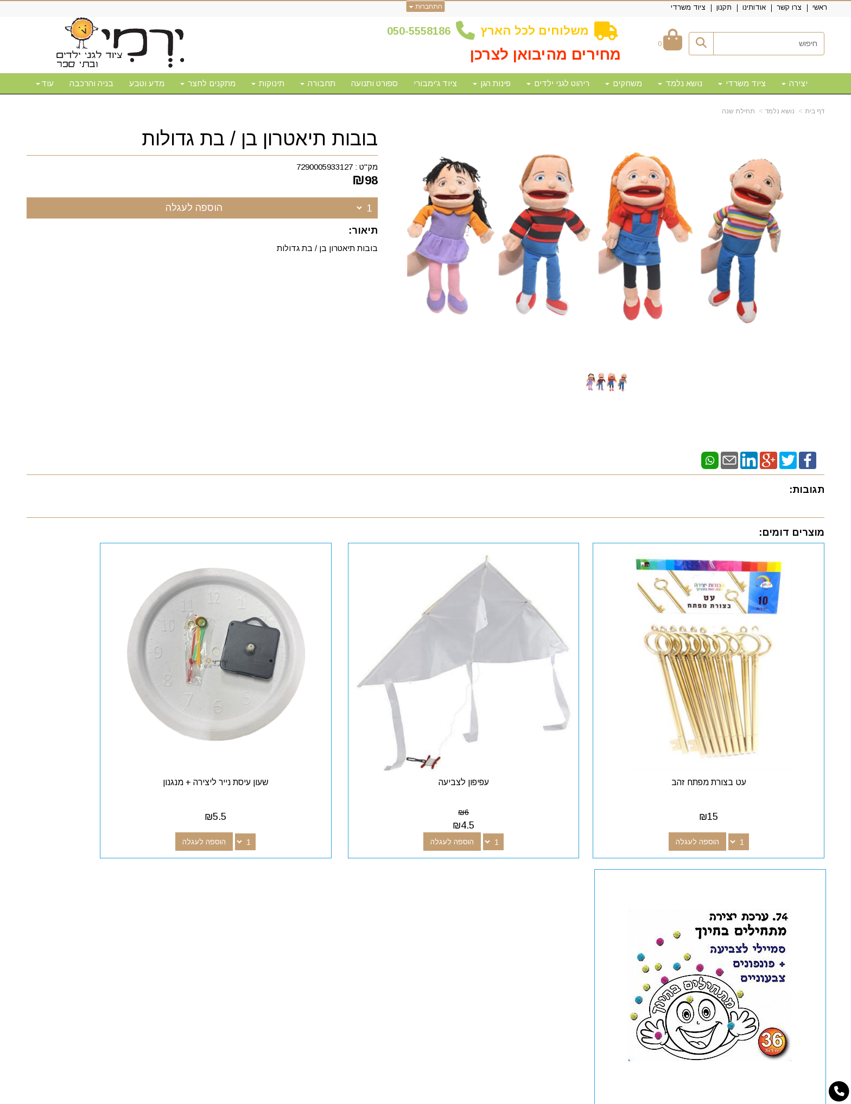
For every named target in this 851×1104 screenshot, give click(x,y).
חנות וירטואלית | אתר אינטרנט (355, 1094)
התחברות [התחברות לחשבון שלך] (425, 6)
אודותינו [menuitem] (754, 7)
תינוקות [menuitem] (267, 83)
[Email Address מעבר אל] (492, 873)
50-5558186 (421, 31)
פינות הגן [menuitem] (492, 83)
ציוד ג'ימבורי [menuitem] (435, 83)
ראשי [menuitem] (819, 7)
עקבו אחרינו (519, 854)
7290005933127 (324, 166)
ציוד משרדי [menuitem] (688, 7)
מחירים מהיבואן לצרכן (545, 54)
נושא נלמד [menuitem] (680, 83)
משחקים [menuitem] (623, 83)
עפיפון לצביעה (527, 738)
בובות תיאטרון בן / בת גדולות (260, 139)
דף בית (814, 111)
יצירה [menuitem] (795, 83)
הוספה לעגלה (194, 207)
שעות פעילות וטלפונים (219, 854)
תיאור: (363, 230)
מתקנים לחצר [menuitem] (208, 83)
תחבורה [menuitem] (317, 83)
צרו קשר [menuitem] (789, 7)
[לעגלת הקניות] (670, 43)
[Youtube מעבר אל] (510, 873)
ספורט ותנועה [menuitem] (374, 83)
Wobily (460, 1094)
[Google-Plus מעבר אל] (527, 873)
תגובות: (806, 489)
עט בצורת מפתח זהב (731, 738)
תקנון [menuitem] (724, 7)
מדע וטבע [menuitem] (146, 83)
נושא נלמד (780, 111)
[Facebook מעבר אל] (544, 873)
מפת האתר (793, 854)
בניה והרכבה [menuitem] (91, 83)
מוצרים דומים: (791, 532)
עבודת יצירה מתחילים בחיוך (120, 738)
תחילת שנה (738, 111)
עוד (45, 83)
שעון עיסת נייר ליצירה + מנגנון (324, 738)
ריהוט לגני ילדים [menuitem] (557, 83)
